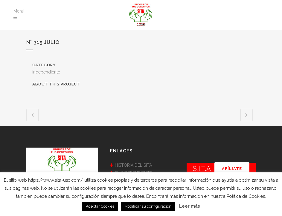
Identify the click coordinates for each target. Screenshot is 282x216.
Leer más (189, 206)
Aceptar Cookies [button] (100, 206)
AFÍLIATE (232, 168)
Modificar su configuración (147, 206)
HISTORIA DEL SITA (133, 165)
